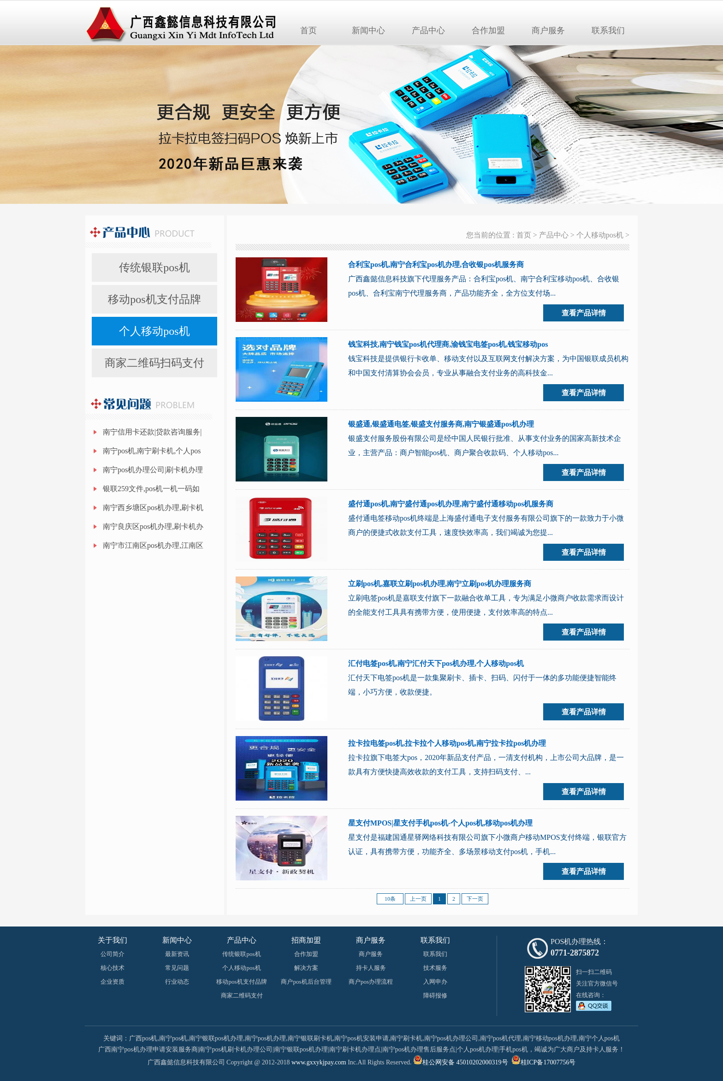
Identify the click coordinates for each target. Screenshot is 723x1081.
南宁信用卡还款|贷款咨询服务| (152, 432)
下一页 (475, 899)
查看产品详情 (584, 313)
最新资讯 (177, 953)
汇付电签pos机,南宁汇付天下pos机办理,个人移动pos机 (436, 663)
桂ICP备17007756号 (548, 1062)
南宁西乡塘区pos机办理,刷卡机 (153, 507)
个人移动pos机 (154, 331)
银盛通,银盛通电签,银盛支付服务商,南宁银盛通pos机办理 (441, 424)
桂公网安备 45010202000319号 (460, 1062)
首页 (308, 30)
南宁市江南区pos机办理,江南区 (153, 545)
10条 (390, 899)
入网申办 (435, 981)
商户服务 (548, 30)
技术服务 (435, 967)
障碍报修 (435, 995)
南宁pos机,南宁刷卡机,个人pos (152, 451)
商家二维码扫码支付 (154, 363)
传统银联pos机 (154, 267)
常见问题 (177, 967)
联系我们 (608, 30)
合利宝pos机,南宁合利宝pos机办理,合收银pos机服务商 (436, 264)
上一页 (418, 899)
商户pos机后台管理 (306, 981)
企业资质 (112, 981)
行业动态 (177, 981)
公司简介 (112, 953)
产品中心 (428, 30)
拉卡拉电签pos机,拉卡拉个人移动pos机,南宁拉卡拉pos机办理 (447, 743)
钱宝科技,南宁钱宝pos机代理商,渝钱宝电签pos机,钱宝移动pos (448, 344)
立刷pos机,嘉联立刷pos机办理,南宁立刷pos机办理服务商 (439, 584)
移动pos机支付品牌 (154, 299)
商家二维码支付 (242, 995)
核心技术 (112, 967)
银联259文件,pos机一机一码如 (151, 489)
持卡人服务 (371, 967)
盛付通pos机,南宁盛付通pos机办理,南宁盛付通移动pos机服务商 (450, 504)
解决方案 (306, 967)
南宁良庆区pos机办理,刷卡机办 (153, 526)
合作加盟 (488, 30)
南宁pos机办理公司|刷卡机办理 (153, 470)
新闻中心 (368, 30)
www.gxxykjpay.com (318, 1062)
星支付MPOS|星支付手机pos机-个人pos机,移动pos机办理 (440, 823)
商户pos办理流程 (371, 981)
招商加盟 (306, 940)
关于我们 (112, 940)
